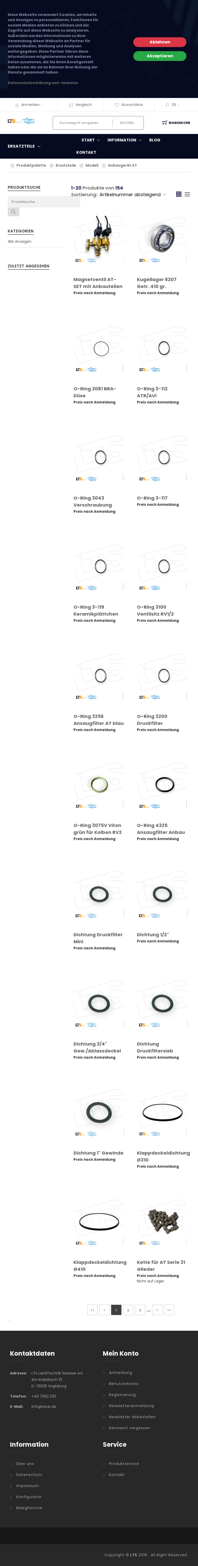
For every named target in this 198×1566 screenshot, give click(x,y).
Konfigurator (29, 1496)
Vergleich (80, 104)
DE (174, 104)
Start (91, 140)
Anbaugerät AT (122, 165)
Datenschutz (29, 1474)
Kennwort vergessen (129, 1427)
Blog (154, 140)
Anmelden (33, 104)
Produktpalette (31, 165)
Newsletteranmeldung (131, 1405)
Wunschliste (128, 104)
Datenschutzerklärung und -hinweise (43, 82)
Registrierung (122, 1394)
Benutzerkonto (124, 1383)
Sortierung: (84, 194)
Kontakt (86, 152)
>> (169, 1310)
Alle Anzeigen (19, 241)
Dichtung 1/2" (153, 934)
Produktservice (124, 1463)
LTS (133, 1555)
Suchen (127, 123)
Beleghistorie (29, 1507)
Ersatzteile (66, 165)
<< (92, 1310)
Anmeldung (120, 1372)
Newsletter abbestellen (132, 1416)
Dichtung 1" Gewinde (98, 1153)
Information (126, 140)
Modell (92, 165)
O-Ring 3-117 (152, 498)
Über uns (25, 1463)
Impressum (27, 1485)
